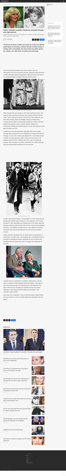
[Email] (35, 40)
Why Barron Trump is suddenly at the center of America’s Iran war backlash (54, 42)
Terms (27, 462)
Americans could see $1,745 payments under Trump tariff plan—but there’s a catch (54, 27)
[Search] (61, 1)
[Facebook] (41, 40)
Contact (27, 464)
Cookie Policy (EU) (29, 468)
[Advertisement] (23, 61)
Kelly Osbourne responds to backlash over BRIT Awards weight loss (54, 34)
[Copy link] (33, 40)
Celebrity (9, 4)
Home (4, 4)
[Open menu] (64, 1)
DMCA (27, 466)
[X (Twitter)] (38, 40)
